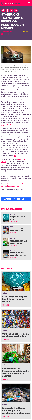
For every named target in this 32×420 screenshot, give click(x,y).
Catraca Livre (11, 184)
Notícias (24, 32)
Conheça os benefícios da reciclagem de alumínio (15, 335)
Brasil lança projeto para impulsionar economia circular (17, 218)
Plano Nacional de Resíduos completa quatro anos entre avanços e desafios (18, 241)
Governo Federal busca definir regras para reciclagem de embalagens (18, 254)
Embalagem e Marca (14, 186)
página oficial (6, 125)
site (15, 155)
